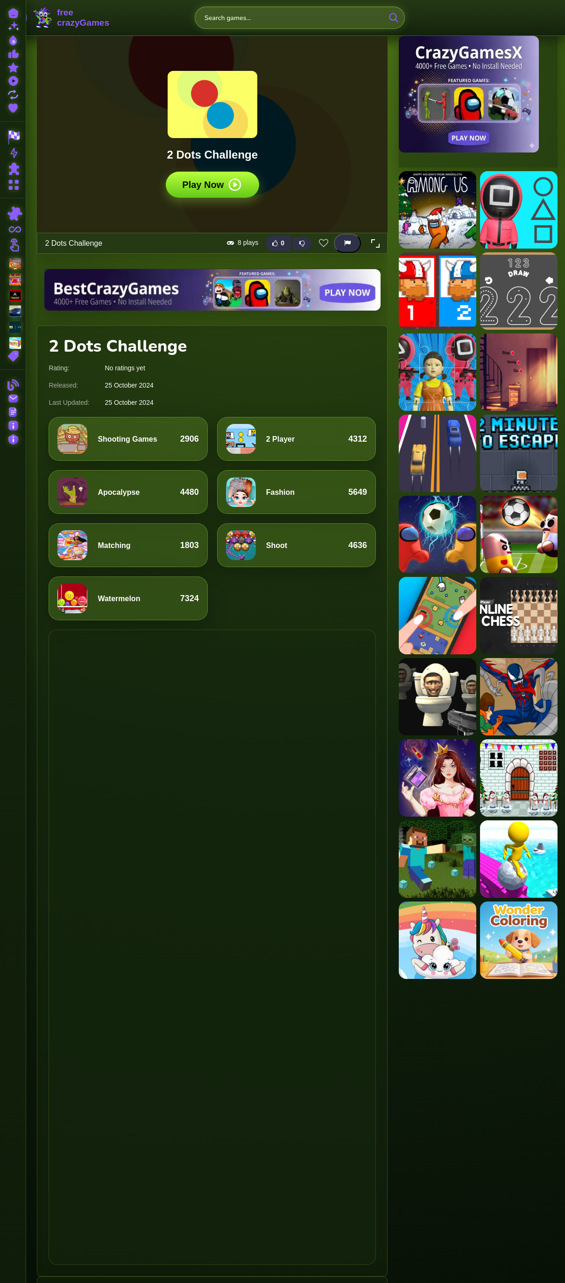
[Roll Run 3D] (519, 859)
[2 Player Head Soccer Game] (519, 534)
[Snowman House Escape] (519, 778)
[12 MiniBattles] (437, 291)
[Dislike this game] (302, 243)
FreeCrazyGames (71, 18)
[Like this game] (278, 243)
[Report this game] (347, 243)
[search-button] (393, 17)
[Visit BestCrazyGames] (212, 289)
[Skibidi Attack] (437, 696)
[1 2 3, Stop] (519, 210)
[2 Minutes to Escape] (519, 453)
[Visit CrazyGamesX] (478, 94)
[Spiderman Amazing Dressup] (519, 696)
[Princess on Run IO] (437, 778)
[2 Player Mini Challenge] (437, 615)
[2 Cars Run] (437, 453)
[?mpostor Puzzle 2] (437, 210)
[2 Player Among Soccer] (437, 534)
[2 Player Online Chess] (519, 615)
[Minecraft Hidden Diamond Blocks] (437, 859)
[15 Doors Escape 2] (519, 372)
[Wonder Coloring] (519, 940)
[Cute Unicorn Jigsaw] (437, 940)
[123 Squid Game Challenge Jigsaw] (437, 372)
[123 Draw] (519, 291)
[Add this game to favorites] (323, 243)
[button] (375, 243)
